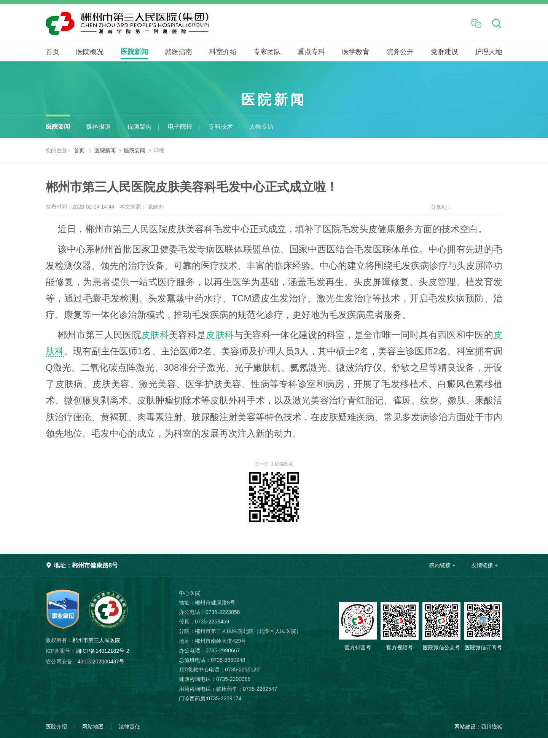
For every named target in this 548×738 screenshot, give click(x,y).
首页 (52, 52)
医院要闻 (58, 126)
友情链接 (482, 565)
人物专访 (261, 126)
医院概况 (90, 52)
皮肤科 (155, 335)
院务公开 (400, 52)
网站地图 (93, 727)
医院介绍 (56, 727)
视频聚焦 (139, 126)
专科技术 (221, 126)
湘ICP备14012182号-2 (87, 651)
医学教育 (356, 52)
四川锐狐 (491, 727)
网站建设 (465, 727)
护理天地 (488, 52)
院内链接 (440, 565)
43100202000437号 (85, 661)
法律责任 (129, 727)
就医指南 (178, 52)
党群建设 (444, 52)
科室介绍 (223, 52)
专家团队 (267, 52)
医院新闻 (134, 52)
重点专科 (311, 52)
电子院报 (180, 126)
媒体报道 (98, 126)
